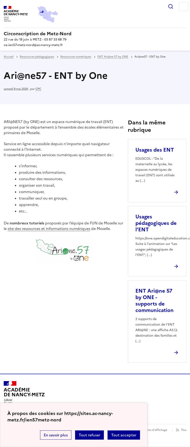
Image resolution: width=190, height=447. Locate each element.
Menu (183, 6)
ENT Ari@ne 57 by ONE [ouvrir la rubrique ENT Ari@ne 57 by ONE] (112, 57)
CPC (38, 89)
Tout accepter (123, 435)
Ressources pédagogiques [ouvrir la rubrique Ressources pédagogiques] (37, 57)
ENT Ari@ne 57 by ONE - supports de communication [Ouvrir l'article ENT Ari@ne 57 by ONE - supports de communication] (154, 300)
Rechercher (170, 6)
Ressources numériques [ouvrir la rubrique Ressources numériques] (75, 57)
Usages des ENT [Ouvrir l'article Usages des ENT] (154, 150)
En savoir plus (56, 435)
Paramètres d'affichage (151, 430)
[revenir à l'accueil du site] (95, 33)
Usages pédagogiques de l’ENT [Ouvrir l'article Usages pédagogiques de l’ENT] (156, 223)
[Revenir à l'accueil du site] (24, 394)
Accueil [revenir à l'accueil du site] (9, 57)
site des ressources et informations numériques (49, 228)
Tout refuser (89, 435)
